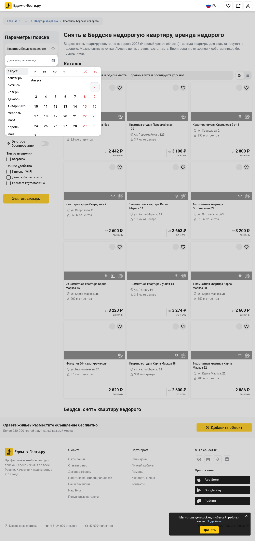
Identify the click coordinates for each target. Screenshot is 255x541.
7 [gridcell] (75, 97)
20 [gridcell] (65, 116)
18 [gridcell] (46, 116)
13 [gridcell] (65, 106)
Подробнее (214, 521)
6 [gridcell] (65, 97)
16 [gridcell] (94, 106)
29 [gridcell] (84, 126)
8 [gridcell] (85, 97)
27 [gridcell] (65, 126)
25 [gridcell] (46, 126)
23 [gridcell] (94, 116)
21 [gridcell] (75, 116)
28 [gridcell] (75, 126)
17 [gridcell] (36, 116)
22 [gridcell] (84, 116)
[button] (228, 6)
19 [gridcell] (55, 116)
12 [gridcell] (55, 106)
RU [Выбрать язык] (211, 5)
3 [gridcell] (36, 97)
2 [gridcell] (94, 87)
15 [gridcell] (84, 106)
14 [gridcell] (75, 106)
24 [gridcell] (36, 126)
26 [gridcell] (55, 126)
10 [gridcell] (36, 106)
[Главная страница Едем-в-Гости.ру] (23, 5)
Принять (209, 530)
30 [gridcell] (94, 126)
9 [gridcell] (94, 97)
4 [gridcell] (46, 97)
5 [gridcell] (55, 97)
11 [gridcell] (46, 106)
